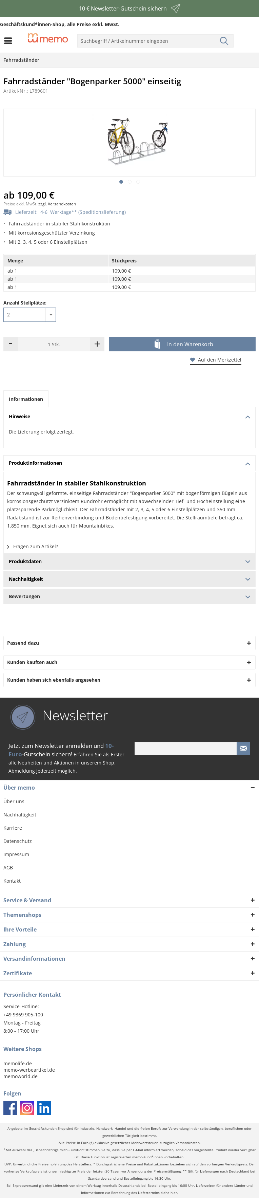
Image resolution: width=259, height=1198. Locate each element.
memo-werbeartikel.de (29, 1070)
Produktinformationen (130, 463)
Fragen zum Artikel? (32, 546)
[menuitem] (10, 41)
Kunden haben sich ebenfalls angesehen (53, 680)
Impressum (16, 854)
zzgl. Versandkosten (57, 204)
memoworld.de (20, 1076)
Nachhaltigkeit (19, 814)
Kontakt (12, 881)
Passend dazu (23, 643)
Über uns (13, 801)
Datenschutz (17, 841)
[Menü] (10, 41)
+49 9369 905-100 (23, 1014)
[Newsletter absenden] (243, 748)
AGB (8, 867)
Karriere (12, 828)
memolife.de (17, 1063)
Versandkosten (188, 1143)
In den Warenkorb (184, 344)
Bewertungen (129, 596)
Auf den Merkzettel (215, 359)
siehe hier (169, 1193)
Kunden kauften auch (32, 662)
